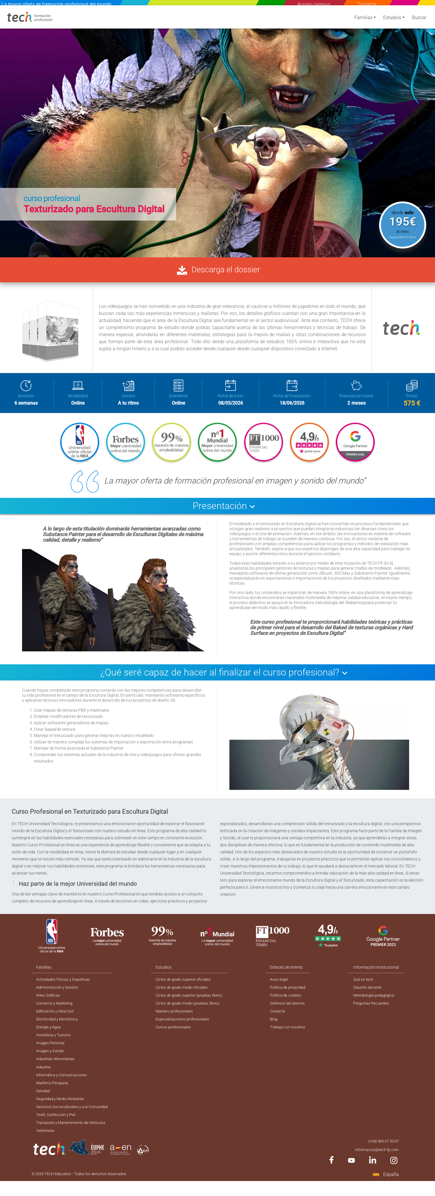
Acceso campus (313, 4)
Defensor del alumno (290, 1007)
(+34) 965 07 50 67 (381, 1154)
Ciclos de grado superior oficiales (186, 982)
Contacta (367, 4)
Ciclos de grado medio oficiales (184, 990)
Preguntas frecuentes (373, 1007)
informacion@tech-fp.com (375, 1163)
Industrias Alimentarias (57, 1067)
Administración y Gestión (59, 990)
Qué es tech (363, 982)
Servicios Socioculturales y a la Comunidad (75, 1118)
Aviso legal (281, 982)
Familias (363, 21)
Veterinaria (46, 1144)
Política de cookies (288, 999)
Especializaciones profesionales (185, 1024)
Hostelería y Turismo (54, 1041)
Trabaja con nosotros (291, 1033)
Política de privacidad (291, 990)
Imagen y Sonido (51, 1058)
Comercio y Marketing (56, 1007)
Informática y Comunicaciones (64, 1084)
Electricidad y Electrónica (58, 1024)
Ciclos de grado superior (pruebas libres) (192, 999)
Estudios (392, 21)
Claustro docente (368, 990)
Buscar (419, 21)
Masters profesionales (176, 1016)
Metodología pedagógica (376, 999)
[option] (217, 131)
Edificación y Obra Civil (56, 1016)
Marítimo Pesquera (53, 1092)
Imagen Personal (51, 1050)
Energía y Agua (50, 1033)
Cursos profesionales (175, 1033)
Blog (276, 1024)
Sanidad (43, 1101)
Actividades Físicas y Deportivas (65, 982)
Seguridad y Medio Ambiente (62, 1109)
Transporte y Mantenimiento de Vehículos (73, 1135)
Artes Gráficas (49, 999)
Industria (44, 1075)
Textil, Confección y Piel (57, 1127)
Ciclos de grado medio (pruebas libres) (190, 1007)
